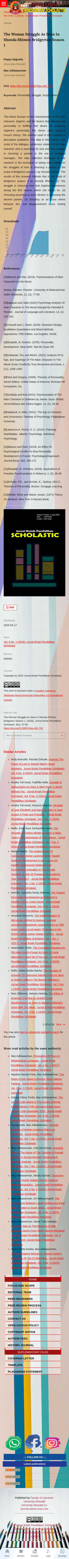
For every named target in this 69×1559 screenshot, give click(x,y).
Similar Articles (15, 751)
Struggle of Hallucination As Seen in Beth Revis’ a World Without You (36, 787)
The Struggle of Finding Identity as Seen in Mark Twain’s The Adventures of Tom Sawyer (36, 833)
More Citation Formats (19, 735)
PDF (11, 607)
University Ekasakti (32, 1505)
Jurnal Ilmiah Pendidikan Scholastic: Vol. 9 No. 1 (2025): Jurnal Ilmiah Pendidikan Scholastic (38, 962)
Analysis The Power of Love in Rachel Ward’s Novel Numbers (37, 764)
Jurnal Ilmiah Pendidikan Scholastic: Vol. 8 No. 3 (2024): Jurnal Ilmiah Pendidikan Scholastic (38, 773)
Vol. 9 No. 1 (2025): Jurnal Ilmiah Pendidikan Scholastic (33, 15)
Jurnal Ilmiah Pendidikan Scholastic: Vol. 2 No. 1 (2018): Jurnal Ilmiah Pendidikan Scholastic (36, 883)
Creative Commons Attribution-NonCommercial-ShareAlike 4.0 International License (33, 695)
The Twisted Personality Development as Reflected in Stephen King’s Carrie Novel (38, 897)
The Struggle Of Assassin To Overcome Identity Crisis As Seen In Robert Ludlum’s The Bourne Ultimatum (37, 975)
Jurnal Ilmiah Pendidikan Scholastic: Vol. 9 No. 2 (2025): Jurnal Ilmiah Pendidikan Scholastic (36, 819)
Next (58, 1024)
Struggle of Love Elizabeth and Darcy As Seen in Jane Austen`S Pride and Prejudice (37, 810)
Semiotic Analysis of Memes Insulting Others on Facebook (35, 1130)
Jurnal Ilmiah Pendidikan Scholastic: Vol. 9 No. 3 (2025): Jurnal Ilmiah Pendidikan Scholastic (36, 1212)
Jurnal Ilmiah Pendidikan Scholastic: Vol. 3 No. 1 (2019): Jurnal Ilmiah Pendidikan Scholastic (36, 1116)
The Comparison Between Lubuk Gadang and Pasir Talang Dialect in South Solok (38, 1203)
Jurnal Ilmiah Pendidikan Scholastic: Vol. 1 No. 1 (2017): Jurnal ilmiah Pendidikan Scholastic (37, 939)
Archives (19, 12)
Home (7, 12)
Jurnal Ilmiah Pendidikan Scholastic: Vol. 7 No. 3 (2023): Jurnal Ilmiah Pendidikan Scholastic (38, 842)
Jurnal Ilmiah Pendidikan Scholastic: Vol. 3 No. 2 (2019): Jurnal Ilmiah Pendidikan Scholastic (38, 1012)
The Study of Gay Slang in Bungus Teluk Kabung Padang (37, 1079)
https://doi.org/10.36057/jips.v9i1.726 (31, 86)
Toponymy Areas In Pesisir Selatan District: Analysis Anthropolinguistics (37, 1180)
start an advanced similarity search (39, 1032)
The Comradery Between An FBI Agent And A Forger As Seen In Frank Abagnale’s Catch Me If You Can (38, 952)
